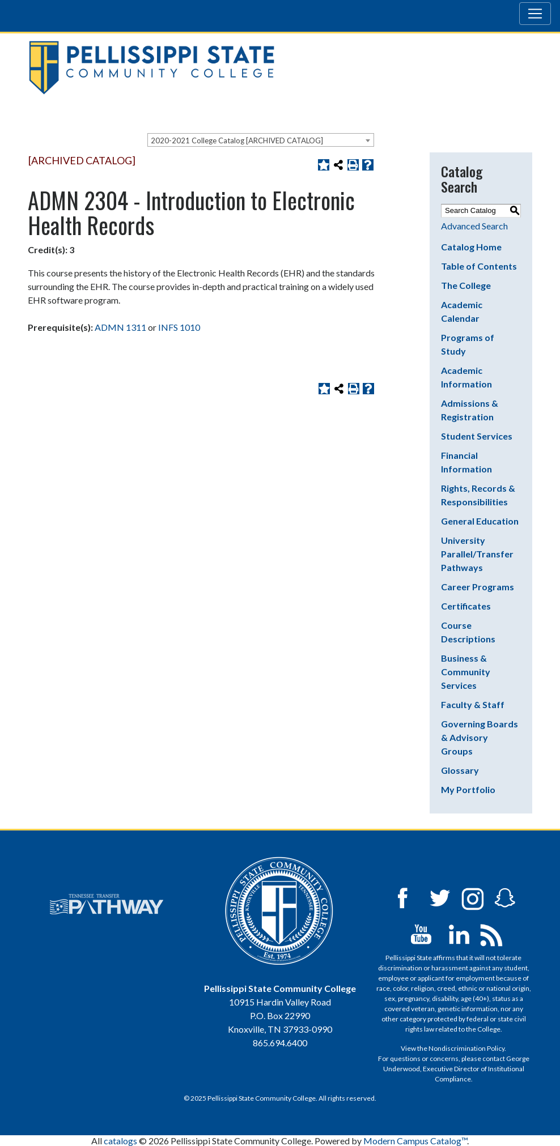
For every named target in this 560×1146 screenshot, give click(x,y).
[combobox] (260, 140)
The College (466, 285)
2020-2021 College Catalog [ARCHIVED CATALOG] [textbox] (237, 140)
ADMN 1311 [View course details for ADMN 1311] (120, 327)
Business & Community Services (465, 672)
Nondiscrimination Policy (466, 1048)
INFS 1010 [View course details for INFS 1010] (179, 327)
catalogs (120, 1140)
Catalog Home (471, 246)
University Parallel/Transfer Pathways (477, 554)
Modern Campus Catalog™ (415, 1140)
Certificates (466, 605)
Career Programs (477, 586)
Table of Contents (479, 266)
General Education (480, 521)
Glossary (460, 770)
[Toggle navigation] (535, 13)
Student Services (476, 436)
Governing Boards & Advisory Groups (479, 737)
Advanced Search (474, 225)
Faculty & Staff (472, 704)
